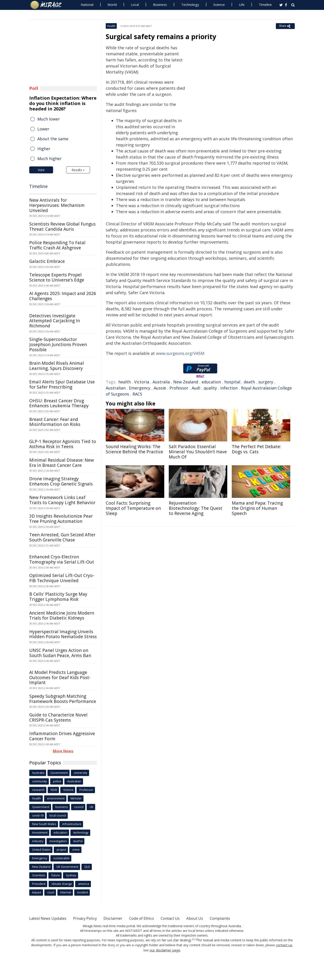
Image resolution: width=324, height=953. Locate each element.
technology (80, 832)
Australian (116, 388)
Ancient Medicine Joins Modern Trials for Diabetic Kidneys (61, 615)
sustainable (61, 858)
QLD (87, 867)
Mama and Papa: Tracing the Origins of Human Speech (257, 508)
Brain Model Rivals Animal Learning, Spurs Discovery (56, 365)
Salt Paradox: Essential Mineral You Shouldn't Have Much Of (198, 452)
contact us (284, 945)
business (61, 807)
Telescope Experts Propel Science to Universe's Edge (56, 277)
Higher (43, 148)
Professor (178, 388)
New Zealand (185, 382)
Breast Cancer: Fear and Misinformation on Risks (54, 421)
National (87, 4)
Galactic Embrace (47, 261)
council (78, 807)
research (38, 790)
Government (59, 773)
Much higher (49, 158)
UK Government (67, 867)
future (55, 875)
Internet (65, 892)
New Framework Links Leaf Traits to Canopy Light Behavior (62, 500)
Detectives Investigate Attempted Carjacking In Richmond (54, 321)
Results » (78, 170)
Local (135, 4)
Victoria (141, 382)
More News (63, 751)
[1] (193, 939)
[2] (197, 939)
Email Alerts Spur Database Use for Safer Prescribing (62, 384)
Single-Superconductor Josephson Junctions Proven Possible (58, 344)
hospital (232, 382)
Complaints (237, 918)
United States (41, 850)
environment (56, 798)
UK (91, 807)
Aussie (160, 388)
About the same (52, 138)
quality (210, 388)
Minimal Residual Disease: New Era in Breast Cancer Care (61, 462)
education (211, 382)
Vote (41, 170)
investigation (58, 841)
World (112, 4)
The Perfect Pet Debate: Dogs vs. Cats (256, 449)
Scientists (38, 875)
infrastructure (71, 824)
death (249, 382)
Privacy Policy (91, 918)
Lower (43, 129)
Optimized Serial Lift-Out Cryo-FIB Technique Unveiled (61, 578)
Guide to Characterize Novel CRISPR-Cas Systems (58, 717)
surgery (265, 382)
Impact (36, 892)
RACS (137, 394)
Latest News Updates (50, 918)
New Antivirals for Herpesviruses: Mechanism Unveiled (57, 205)
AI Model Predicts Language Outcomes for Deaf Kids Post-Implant (60, 677)
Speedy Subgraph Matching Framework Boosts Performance (62, 698)
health (124, 382)
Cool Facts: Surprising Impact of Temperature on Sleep (133, 508)
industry (37, 841)
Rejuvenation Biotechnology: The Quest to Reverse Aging (195, 508)
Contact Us (183, 918)
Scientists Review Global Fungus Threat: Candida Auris (62, 226)
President (38, 884)
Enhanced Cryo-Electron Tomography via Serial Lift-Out (61, 559)
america (83, 884)
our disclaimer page (165, 949)
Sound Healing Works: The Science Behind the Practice (134, 449)
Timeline (265, 4)
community (39, 781)
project (61, 850)
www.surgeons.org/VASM (180, 353)
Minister (76, 798)
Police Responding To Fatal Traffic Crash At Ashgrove (57, 245)
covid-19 (37, 815)
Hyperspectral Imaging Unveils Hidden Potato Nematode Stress (63, 634)
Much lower (48, 119)
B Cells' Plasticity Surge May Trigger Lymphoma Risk (58, 596)
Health (111, 26)
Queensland (40, 807)
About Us (210, 918)
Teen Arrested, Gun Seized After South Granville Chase (62, 537)
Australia (161, 382)
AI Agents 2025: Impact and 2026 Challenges (62, 296)
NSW (54, 790)
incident (82, 892)
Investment (39, 832)
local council (58, 815)
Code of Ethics (152, 918)
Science (219, 4)
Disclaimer (121, 918)
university (80, 773)
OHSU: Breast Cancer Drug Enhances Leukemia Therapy (59, 403)
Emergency (139, 388)
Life (242, 4)
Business (160, 4)
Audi (196, 388)
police (57, 781)
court (50, 892)
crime (76, 850)
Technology (190, 4)
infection (229, 388)
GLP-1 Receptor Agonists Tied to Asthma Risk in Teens (62, 444)
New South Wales (44, 824)
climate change (62, 884)
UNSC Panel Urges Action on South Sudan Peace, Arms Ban (60, 652)
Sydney (71, 875)
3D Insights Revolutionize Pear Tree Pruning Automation (61, 518)
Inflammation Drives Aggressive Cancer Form (62, 736)
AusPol (78, 841)
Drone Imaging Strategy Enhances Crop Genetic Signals (61, 481)
